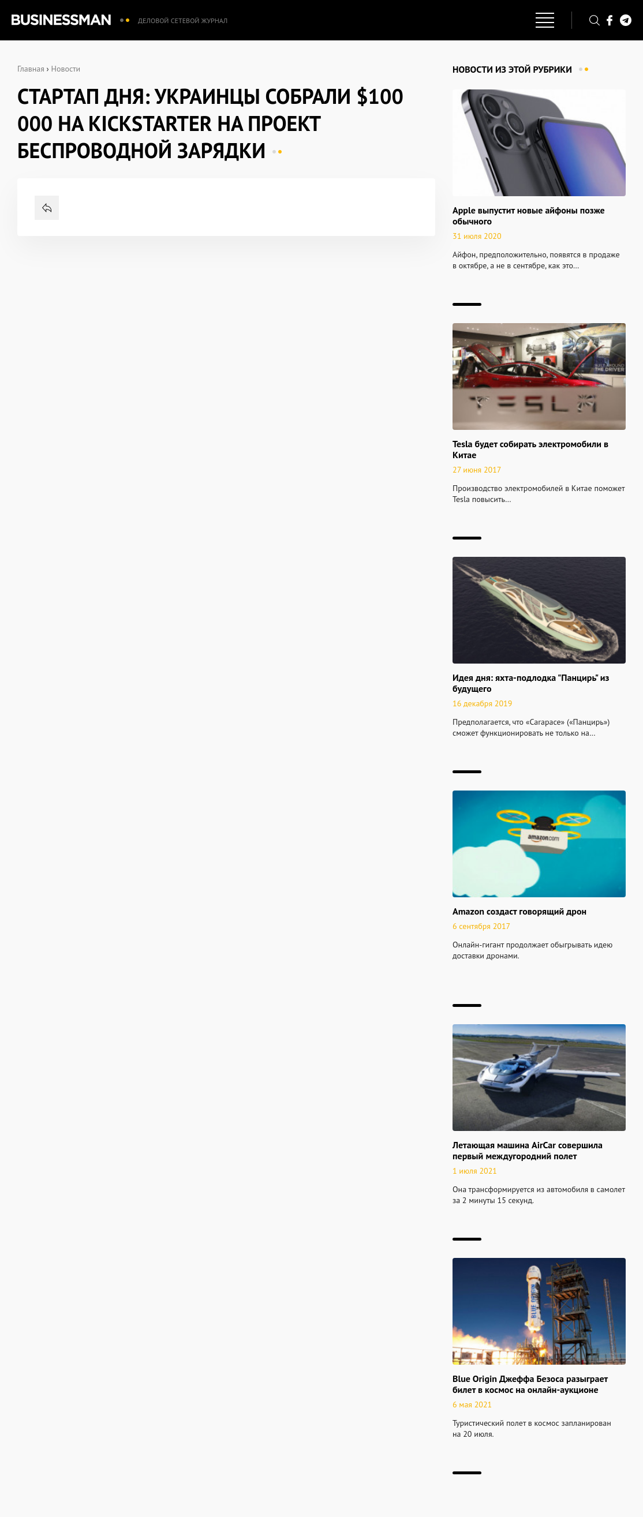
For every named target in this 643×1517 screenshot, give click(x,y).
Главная (30, 68)
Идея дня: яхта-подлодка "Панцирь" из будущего (531, 683)
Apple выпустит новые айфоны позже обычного (529, 215)
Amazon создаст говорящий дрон (519, 911)
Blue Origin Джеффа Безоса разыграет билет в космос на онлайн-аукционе (530, 1384)
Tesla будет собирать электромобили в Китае (530, 449)
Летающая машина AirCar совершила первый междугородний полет (528, 1150)
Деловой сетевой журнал (182, 20)
